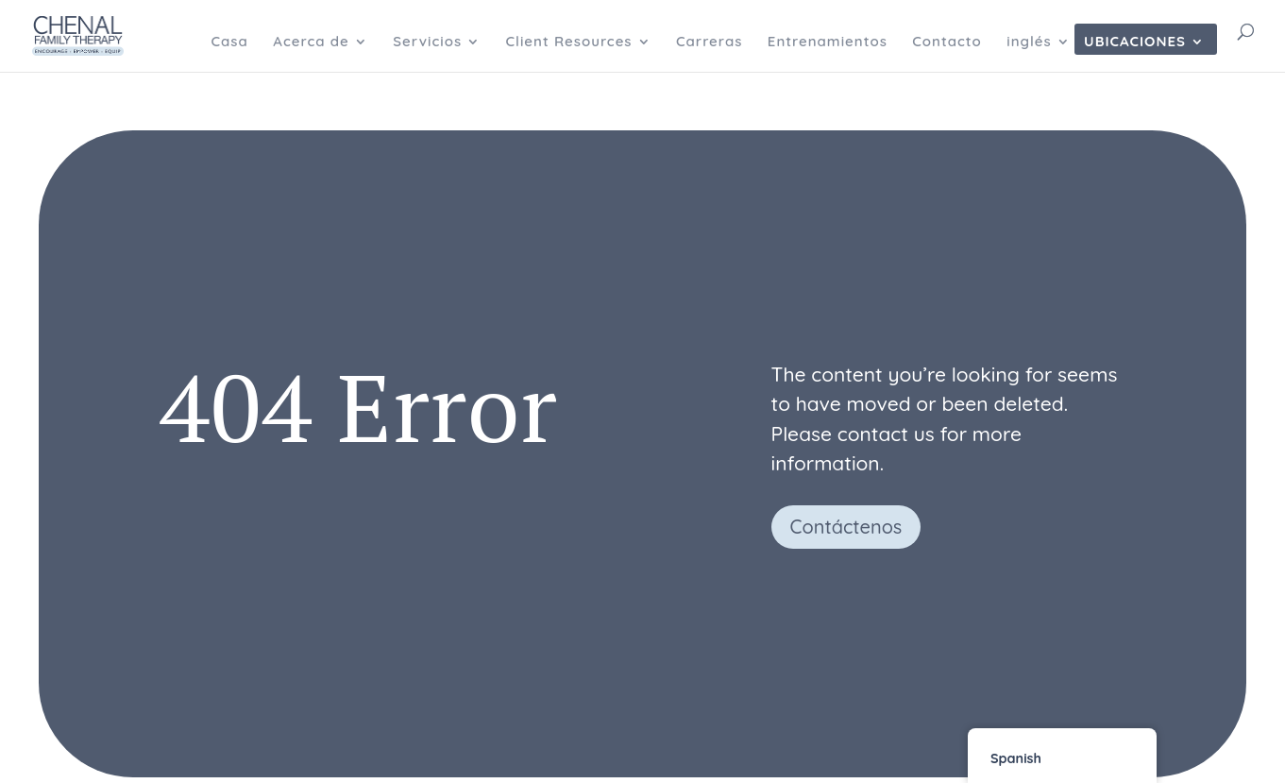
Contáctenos (846, 526)
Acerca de (310, 42)
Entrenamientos (828, 42)
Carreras (709, 42)
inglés (1028, 42)
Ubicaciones (1135, 42)
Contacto (947, 42)
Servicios (427, 42)
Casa (229, 42)
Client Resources (569, 42)
